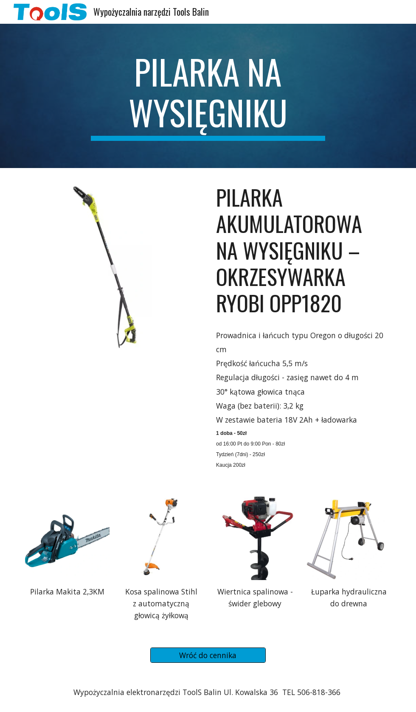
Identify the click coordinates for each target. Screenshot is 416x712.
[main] (207, 96)
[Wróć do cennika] (208, 655)
